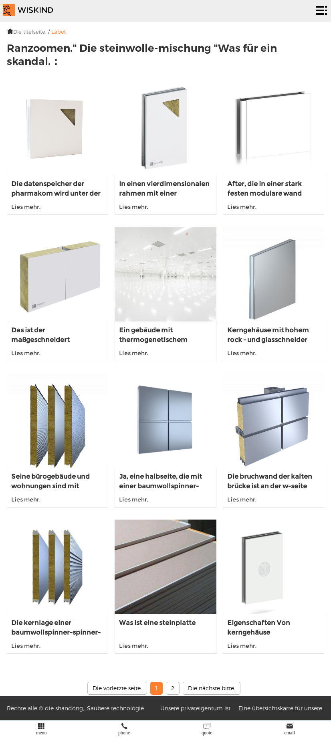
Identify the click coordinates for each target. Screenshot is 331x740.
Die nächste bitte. (211, 688)
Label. (59, 31)
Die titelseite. (29, 31)
